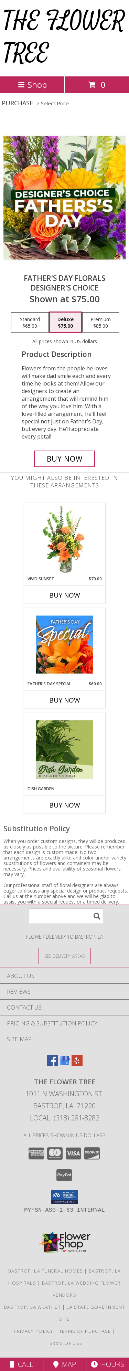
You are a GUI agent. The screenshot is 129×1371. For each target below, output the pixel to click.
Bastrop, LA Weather (32, 1307)
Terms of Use (65, 1343)
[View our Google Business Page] (64, 1064)
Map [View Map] (64, 1364)
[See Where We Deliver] (65, 955)
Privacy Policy (33, 1331)
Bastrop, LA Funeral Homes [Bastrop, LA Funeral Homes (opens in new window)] (45, 1271)
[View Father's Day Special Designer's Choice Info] (64, 644)
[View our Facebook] (52, 1064)
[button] (64, 1197)
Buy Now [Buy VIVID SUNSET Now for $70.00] (64, 595)
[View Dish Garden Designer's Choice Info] (64, 749)
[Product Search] (66, 916)
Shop (32, 84)
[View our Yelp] (77, 1064)
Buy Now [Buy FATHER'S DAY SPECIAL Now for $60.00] (64, 700)
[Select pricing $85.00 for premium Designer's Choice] (101, 323)
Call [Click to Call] (21, 1364)
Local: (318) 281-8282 (64, 1117)
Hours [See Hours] (107, 1364)
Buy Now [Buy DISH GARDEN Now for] (64, 805)
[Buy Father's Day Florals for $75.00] (64, 459)
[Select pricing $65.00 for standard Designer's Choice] (30, 323)
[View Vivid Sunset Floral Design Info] (64, 539)
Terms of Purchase (85, 1331)
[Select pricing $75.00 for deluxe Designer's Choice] (65, 323)
